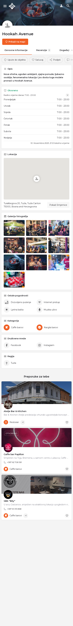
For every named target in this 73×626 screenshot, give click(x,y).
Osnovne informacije (15, 50)
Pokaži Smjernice (58, 205)
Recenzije (43, 50)
